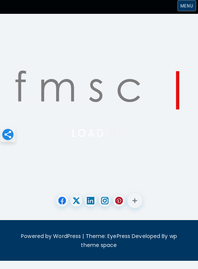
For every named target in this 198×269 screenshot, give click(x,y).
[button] (7, 134)
